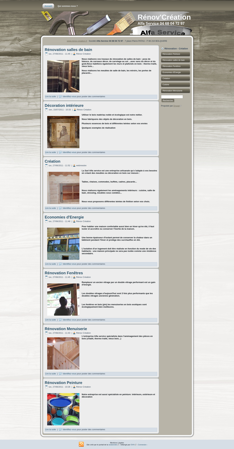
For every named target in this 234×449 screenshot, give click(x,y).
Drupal (177, 106)
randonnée (114, 445)
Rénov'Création (164, 17)
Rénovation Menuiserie (66, 329)
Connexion (142, 445)
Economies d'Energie (64, 217)
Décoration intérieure (64, 105)
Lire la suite (50, 96)
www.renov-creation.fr (77, 41)
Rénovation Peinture (63, 382)
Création (52, 161)
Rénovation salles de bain (68, 49)
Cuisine (166, 84)
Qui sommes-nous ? (68, 6)
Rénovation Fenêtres (64, 273)
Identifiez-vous (69, 96)
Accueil (48, 6)
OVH (133, 445)
